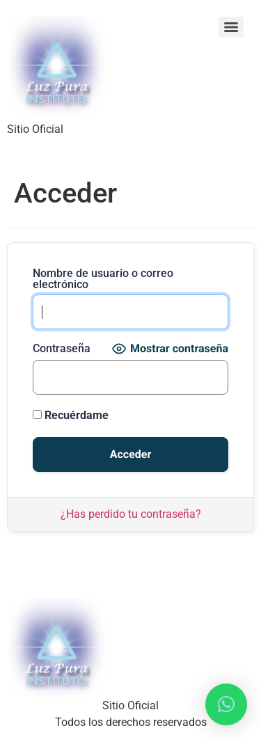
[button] (226, 704)
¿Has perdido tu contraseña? (131, 514)
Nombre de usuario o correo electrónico (103, 279)
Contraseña (61, 348)
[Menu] (231, 27)
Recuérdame (71, 415)
